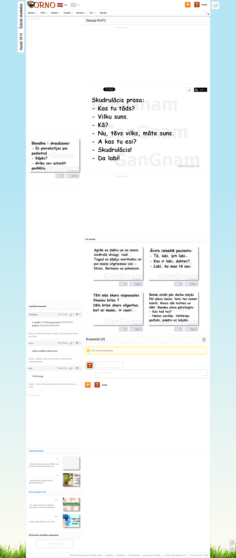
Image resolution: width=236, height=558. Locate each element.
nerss (31, 343)
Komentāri (95, 339)
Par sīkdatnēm (134, 555)
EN (79, 5)
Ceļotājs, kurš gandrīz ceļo (174, 555)
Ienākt (204, 5)
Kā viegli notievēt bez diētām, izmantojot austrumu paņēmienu (42, 506)
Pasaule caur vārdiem (152, 555)
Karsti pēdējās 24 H (37, 492)
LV (66, 5)
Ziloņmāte (33, 314)
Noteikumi (120, 555)
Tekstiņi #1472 (96, 20)
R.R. (31, 368)
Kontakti (109, 555)
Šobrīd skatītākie (36, 451)
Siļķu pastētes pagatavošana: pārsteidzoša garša (41, 481)
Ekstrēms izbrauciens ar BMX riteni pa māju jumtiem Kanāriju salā (44, 465)
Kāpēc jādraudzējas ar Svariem (42, 521)
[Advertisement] (146, 55)
